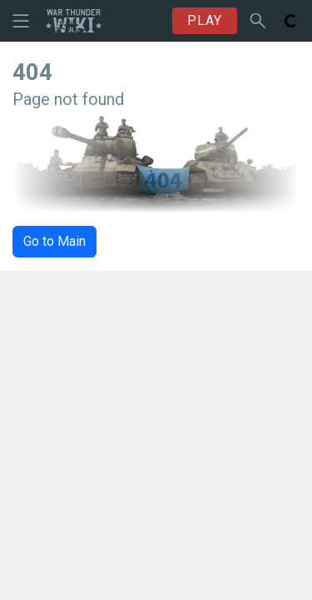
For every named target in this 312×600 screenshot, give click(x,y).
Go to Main (54, 241)
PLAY (204, 20)
